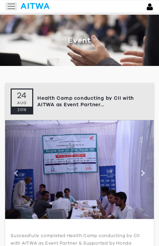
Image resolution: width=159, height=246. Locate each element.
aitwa (35, 6)
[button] (16, 169)
